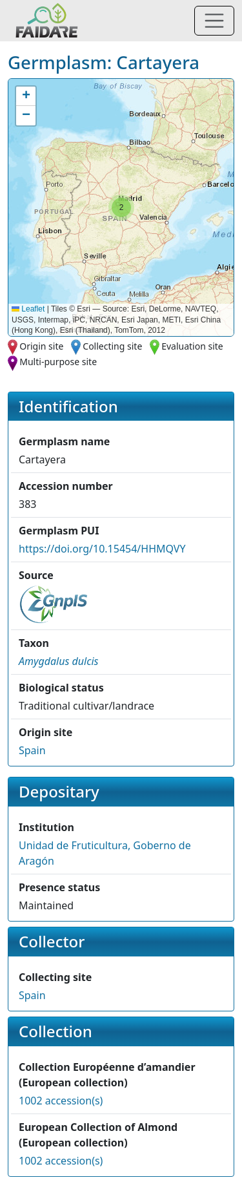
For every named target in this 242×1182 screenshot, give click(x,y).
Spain (32, 750)
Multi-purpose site (58, 361)
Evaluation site (192, 346)
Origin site (41, 346)
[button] (121, 207)
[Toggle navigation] (214, 21)
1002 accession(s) (61, 1100)
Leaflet (28, 308)
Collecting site (112, 346)
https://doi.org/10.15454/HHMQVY (102, 549)
